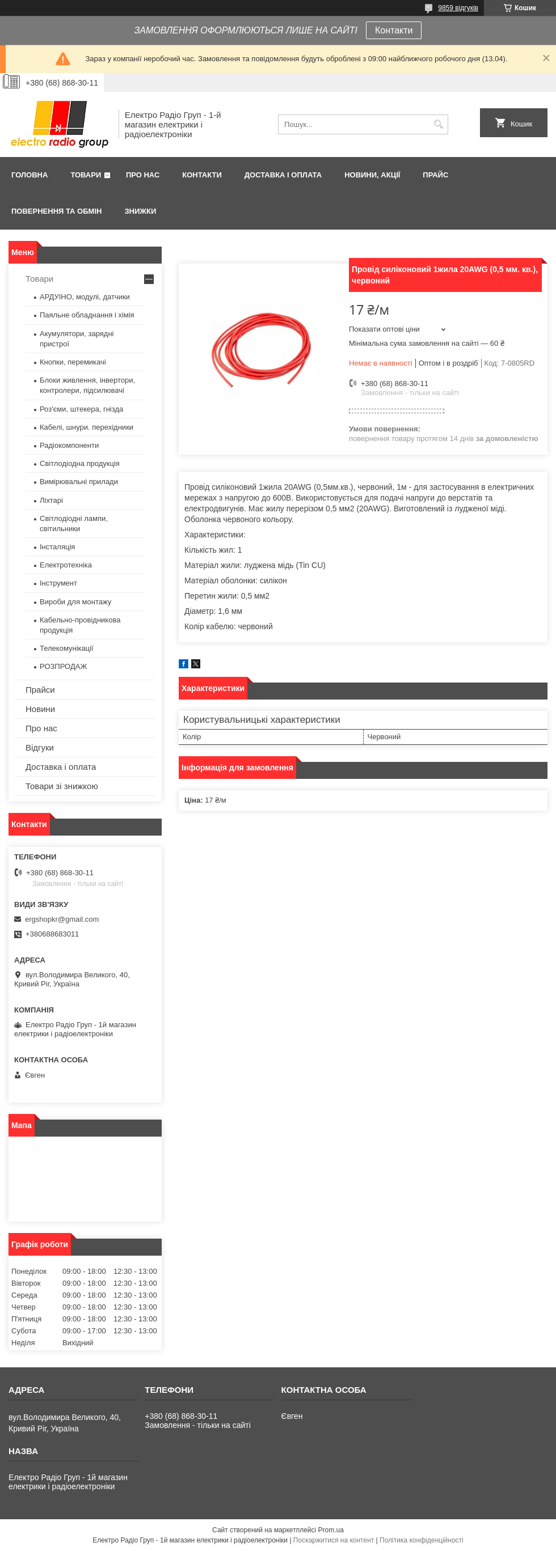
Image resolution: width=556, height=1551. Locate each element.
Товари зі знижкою (62, 786)
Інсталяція (57, 547)
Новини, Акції (372, 175)
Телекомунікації (67, 648)
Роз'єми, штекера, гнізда (81, 409)
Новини (40, 709)
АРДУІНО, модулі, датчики (85, 297)
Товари (85, 175)
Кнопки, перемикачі (73, 362)
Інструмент (58, 583)
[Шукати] (438, 124)
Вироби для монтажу (75, 601)
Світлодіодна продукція (80, 463)
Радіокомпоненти (69, 445)
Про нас (142, 175)
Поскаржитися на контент (333, 1540)
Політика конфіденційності (422, 1540)
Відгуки (40, 747)
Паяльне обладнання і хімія (87, 315)
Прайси (40, 689)
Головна (29, 175)
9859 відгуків (458, 8)
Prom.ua (331, 1530)
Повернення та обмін (56, 211)
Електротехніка (66, 565)
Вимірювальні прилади (79, 481)
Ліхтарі (51, 500)
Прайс (435, 175)
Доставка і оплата (283, 175)
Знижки (140, 211)
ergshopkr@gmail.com (62, 919)
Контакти (394, 30)
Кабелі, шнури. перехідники (86, 427)
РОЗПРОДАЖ (63, 666)
